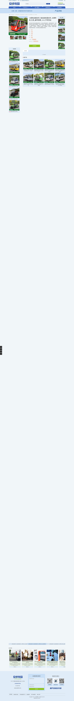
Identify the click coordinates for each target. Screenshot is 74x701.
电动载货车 (28, 694)
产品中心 (25, 7)
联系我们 (59, 7)
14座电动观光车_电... (13, 61)
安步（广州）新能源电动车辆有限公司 (23, 0)
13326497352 (18, 683)
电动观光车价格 (16, 694)
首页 (14, 7)
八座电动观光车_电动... (14, 86)
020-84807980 (17, 685)
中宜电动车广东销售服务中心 (12, 0)
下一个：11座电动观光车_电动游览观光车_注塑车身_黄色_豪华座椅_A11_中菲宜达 (55, 644)
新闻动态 (48, 7)
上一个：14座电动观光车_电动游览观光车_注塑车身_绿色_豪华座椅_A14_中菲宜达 (18, 644)
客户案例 (37, 7)
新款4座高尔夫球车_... (13, 111)
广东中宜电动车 (61, 0)
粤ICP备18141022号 (37, 698)
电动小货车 (38, 694)
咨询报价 (34, 45)
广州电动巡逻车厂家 (22, 694)
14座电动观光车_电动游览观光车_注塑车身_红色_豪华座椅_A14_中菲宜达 (37, 644)
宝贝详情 (25, 50)
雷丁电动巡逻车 (33, 694)
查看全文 (15, 666)
